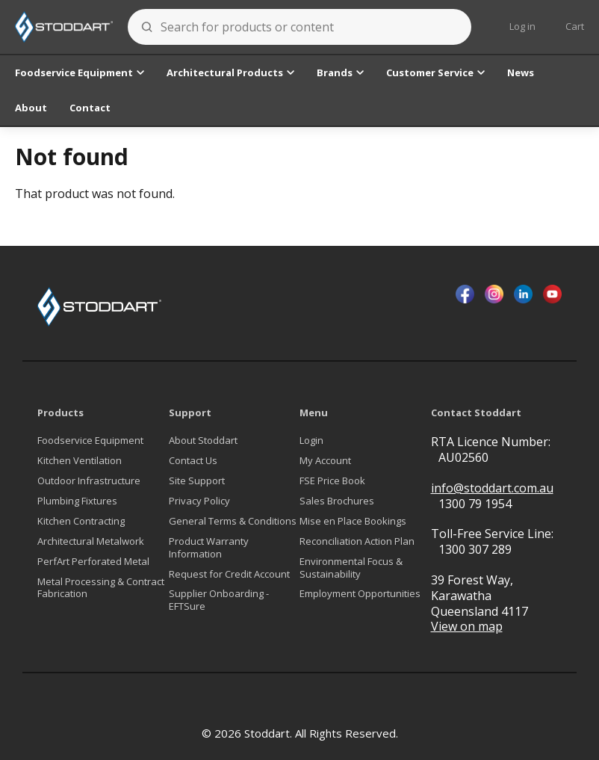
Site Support (197, 481)
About (31, 107)
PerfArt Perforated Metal (93, 561)
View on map (467, 626)
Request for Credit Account (229, 574)
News (520, 72)
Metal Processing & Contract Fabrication (100, 588)
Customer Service (435, 72)
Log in (522, 26)
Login (311, 440)
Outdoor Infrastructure (88, 481)
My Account (325, 460)
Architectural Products (230, 72)
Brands (340, 72)
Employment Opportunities (360, 593)
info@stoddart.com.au (492, 488)
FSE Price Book (332, 481)
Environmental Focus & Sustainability (351, 568)
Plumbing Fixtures (77, 501)
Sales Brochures (337, 501)
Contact (90, 107)
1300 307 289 (475, 549)
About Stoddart (203, 440)
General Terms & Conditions (233, 521)
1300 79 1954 (475, 503)
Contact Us (193, 460)
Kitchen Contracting (81, 521)
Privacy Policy (199, 501)
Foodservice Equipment (79, 72)
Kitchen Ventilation (79, 460)
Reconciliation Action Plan (357, 541)
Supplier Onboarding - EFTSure (219, 600)
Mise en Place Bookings (353, 521)
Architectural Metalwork (90, 541)
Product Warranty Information (209, 547)
